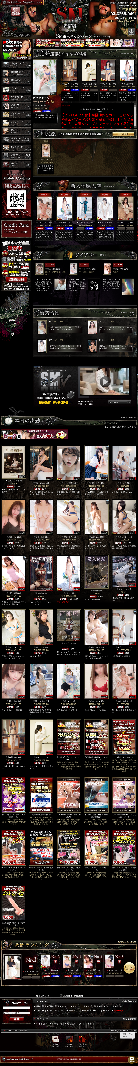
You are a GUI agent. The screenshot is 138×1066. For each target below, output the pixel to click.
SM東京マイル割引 (55, 1011)
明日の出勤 (52, 1006)
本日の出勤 (39, 1006)
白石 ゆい (95, 537)
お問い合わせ (57, 1024)
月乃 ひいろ (123, 647)
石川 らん (12, 537)
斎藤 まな (88, 84)
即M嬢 (106, 1011)
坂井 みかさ (95, 647)
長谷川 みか (69, 84)
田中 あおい (40, 701)
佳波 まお (12, 701)
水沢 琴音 (119, 269)
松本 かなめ (95, 701)
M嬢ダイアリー (106, 1006)
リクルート (90, 1024)
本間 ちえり (43, 223)
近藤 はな (40, 537)
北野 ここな (124, 223)
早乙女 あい (107, 84)
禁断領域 (41, 593)
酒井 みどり (84, 223)
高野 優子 (68, 537)
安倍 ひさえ (13, 647)
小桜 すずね (86, 269)
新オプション (124, 589)
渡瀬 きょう (30, 972)
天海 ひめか (40, 483)
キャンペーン (78, 1006)
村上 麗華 (104, 223)
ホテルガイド (74, 1011)
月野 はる (44, 160)
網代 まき (40, 647)
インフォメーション (74, 1024)
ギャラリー (39, 1011)
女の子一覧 (91, 1006)
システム (64, 1006)
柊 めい (38, 105)
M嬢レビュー (121, 1006)
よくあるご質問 (41, 1024)
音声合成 (96, 591)
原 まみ (123, 483)
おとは (126, 84)
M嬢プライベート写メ (91, 1011)
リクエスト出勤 (13, 481)
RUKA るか (113, 970)
